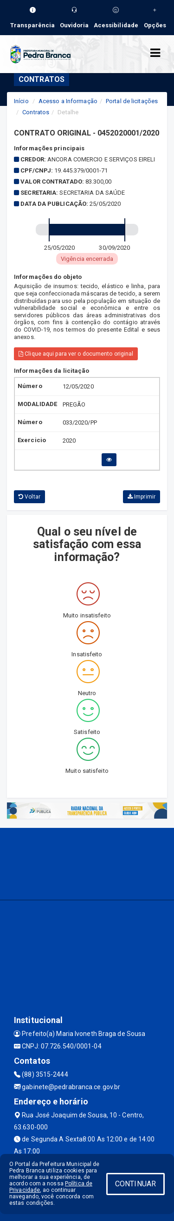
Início (21, 101)
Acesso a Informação (68, 101)
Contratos (35, 112)
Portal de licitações (132, 101)
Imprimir (141, 496)
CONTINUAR (135, 1183)
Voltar (29, 496)
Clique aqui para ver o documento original (76, 354)
